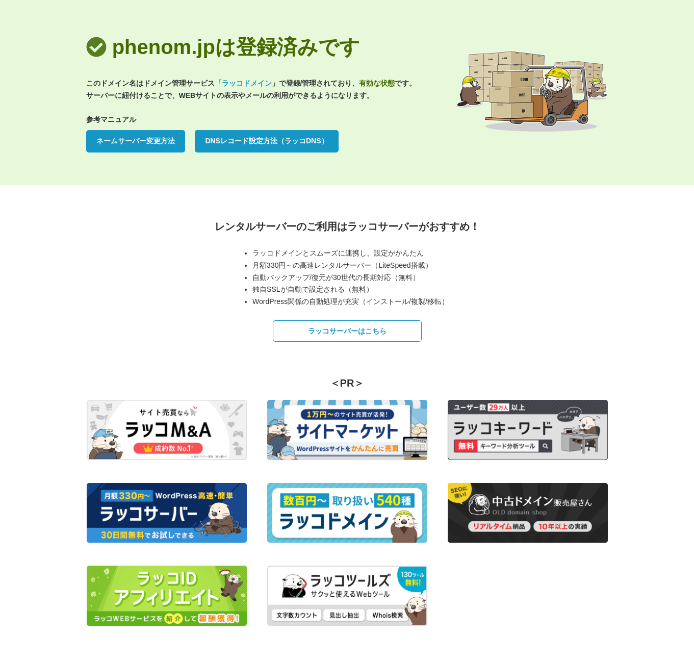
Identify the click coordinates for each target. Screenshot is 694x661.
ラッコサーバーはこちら (347, 331)
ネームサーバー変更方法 (135, 141)
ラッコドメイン (247, 83)
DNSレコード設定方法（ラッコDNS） (266, 141)
